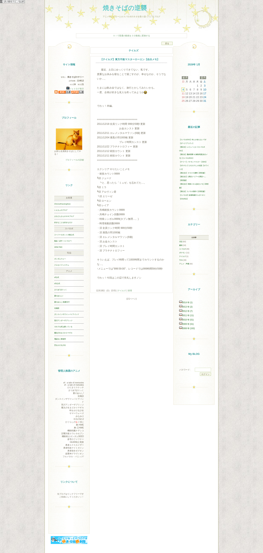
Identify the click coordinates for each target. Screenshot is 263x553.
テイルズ (122, 290)
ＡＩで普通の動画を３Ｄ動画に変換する (131, 36)
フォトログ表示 (75, 89)
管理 (130, 290)
